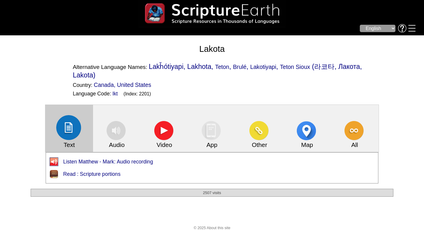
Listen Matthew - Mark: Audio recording (108, 162)
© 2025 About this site (212, 228)
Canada (104, 85)
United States (134, 85)
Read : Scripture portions (92, 174)
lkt (115, 94)
